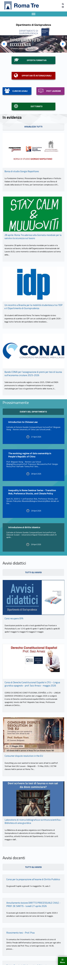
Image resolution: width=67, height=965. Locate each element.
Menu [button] (62, 962)
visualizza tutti (33, 126)
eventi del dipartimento (33, 411)
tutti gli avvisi (33, 572)
